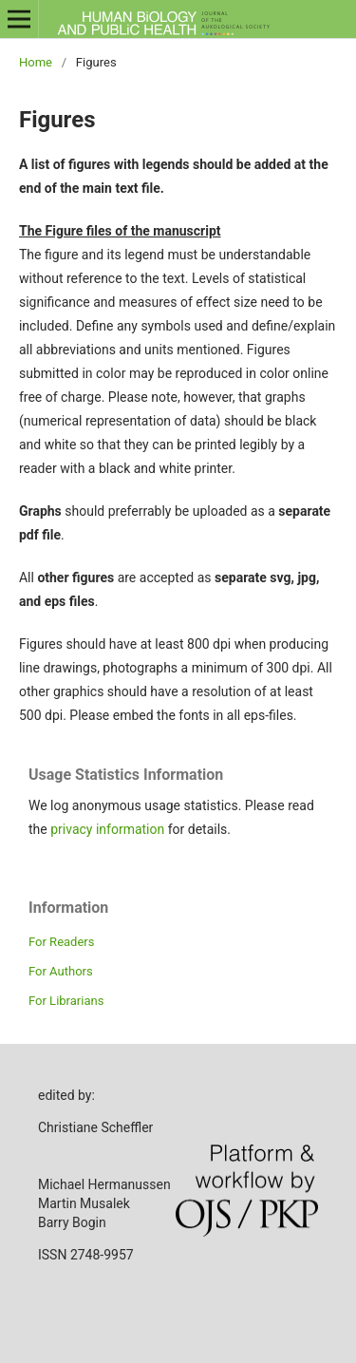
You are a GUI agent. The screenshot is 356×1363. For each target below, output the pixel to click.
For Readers (61, 942)
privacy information (107, 829)
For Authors (60, 971)
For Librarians (65, 1001)
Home (35, 62)
